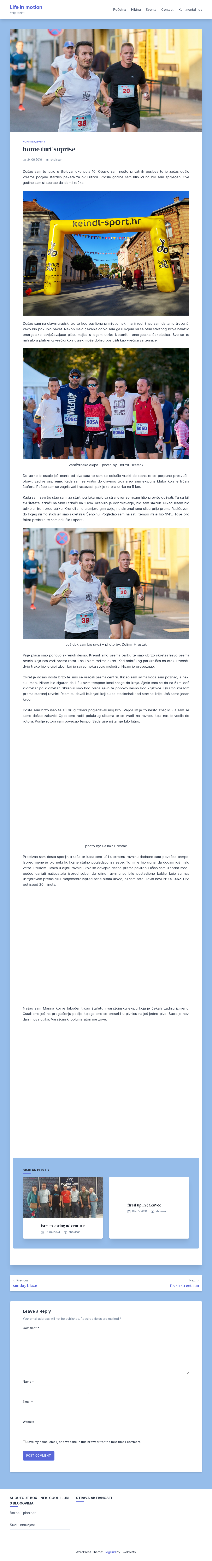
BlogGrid (110, 1552)
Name (28, 1381)
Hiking (136, 9)
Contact (167, 9)
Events (151, 9)
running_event (34, 141)
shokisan (56, 159)
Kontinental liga (190, 9)
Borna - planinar (23, 1513)
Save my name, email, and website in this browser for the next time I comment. (83, 1442)
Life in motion (26, 7)
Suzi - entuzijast (22, 1525)
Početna (119, 9)
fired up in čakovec (144, 1205)
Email (28, 1401)
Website (29, 1421)
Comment (31, 1328)
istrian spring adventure (63, 1225)
